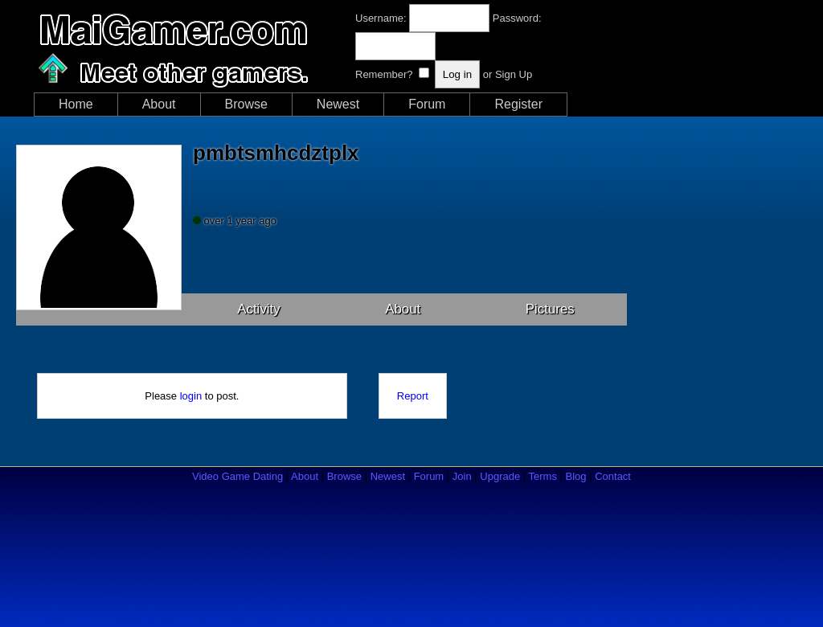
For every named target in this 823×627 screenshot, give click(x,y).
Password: (517, 18)
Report (412, 396)
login (191, 396)
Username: (381, 18)
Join (462, 476)
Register (518, 104)
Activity (258, 309)
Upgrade (500, 476)
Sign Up (513, 74)
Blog (576, 476)
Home (76, 104)
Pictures (550, 309)
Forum (426, 104)
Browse (246, 104)
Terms (543, 476)
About (159, 104)
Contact (613, 476)
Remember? (384, 74)
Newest (338, 104)
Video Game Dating (237, 476)
